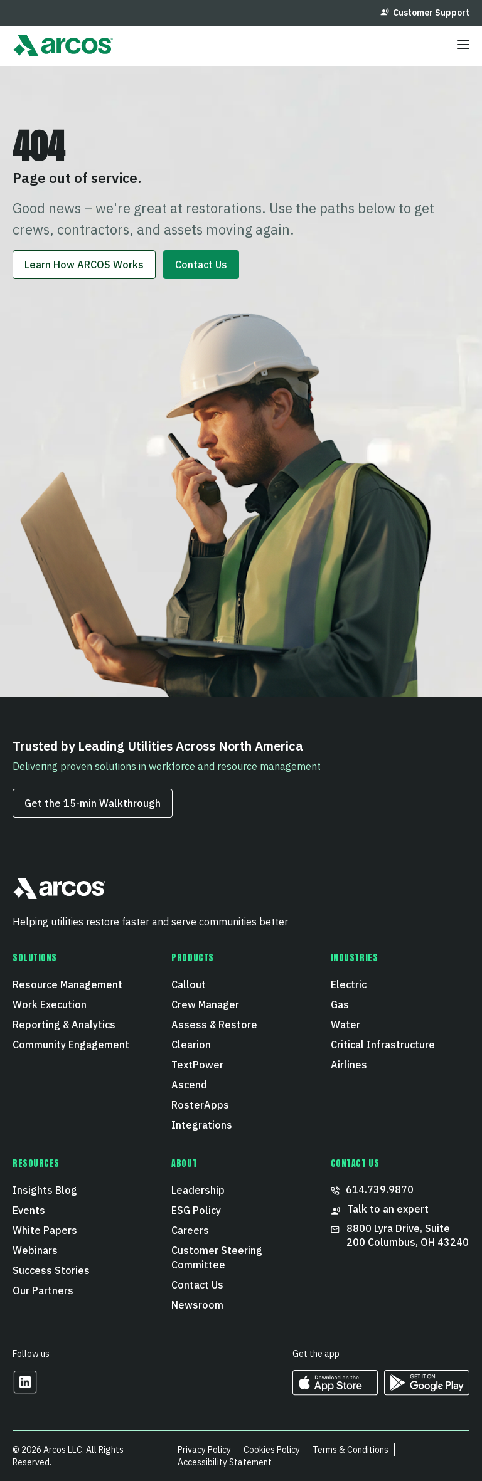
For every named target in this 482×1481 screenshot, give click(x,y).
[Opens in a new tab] (25, 1390)
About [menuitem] (184, 1163)
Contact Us (201, 264)
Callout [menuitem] (188, 984)
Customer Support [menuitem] (424, 12)
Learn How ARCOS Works (84, 264)
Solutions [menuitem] (35, 958)
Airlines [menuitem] (349, 1064)
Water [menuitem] (345, 1024)
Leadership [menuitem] (198, 1190)
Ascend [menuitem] (189, 1084)
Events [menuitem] (29, 1210)
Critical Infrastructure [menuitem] (383, 1044)
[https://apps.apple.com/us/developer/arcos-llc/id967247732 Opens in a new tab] (335, 1391)
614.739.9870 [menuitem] (372, 1189)
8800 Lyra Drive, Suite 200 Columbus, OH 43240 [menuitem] (400, 1235)
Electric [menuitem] (349, 984)
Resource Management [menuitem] (67, 984)
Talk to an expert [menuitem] (380, 1209)
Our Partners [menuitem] (43, 1290)
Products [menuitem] (192, 958)
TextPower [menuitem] (197, 1064)
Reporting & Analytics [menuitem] (64, 1024)
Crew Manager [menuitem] (205, 1004)
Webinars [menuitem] (35, 1250)
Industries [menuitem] (354, 958)
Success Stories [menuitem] (51, 1270)
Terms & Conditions (350, 1449)
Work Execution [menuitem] (50, 1004)
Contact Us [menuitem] (197, 1284)
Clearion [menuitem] (191, 1044)
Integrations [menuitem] (201, 1125)
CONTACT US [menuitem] (355, 1163)
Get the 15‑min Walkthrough (92, 803)
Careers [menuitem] (190, 1230)
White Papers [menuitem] (45, 1230)
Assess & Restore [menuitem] (214, 1024)
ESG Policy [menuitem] (196, 1210)
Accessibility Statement (225, 1462)
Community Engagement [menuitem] (71, 1044)
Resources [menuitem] (36, 1163)
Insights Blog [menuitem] (45, 1190)
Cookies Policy (272, 1449)
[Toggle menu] (463, 46)
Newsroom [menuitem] (197, 1305)
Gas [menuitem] (340, 1004)
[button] (59, 893)
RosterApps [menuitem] (200, 1105)
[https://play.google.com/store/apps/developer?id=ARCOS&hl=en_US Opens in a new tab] (426, 1391)
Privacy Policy (204, 1449)
